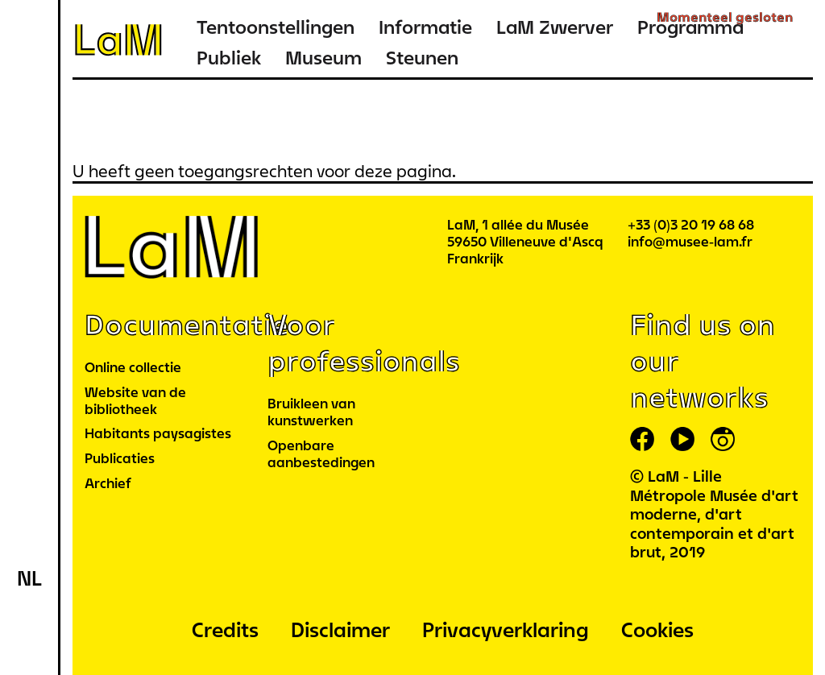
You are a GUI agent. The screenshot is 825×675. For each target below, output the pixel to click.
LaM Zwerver (554, 27)
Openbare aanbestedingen (321, 453)
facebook (642, 439)
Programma (690, 27)
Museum (323, 58)
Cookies (657, 630)
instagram (723, 439)
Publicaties (120, 458)
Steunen (422, 58)
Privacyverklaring (505, 630)
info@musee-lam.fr (690, 241)
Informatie (425, 27)
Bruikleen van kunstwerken (311, 411)
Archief (108, 483)
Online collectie (133, 367)
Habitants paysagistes (158, 433)
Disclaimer (340, 630)
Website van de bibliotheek (135, 400)
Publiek (229, 58)
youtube (682, 439)
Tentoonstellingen (275, 27)
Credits (225, 630)
